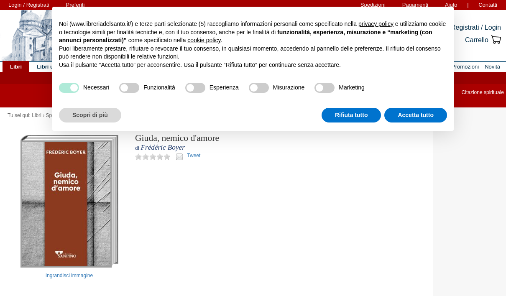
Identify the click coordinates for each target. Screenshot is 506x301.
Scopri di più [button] (90, 115)
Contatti (487, 5)
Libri (36, 115)
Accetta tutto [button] (416, 115)
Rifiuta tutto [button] (351, 115)
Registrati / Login (476, 27)
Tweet (193, 155)
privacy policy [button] (376, 23)
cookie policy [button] (203, 40)
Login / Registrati (28, 5)
